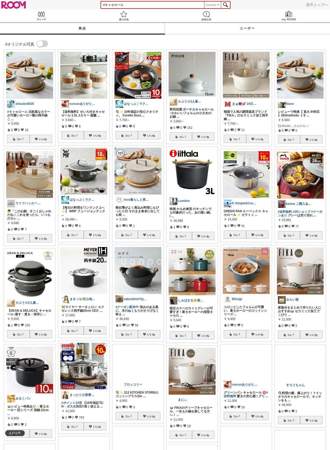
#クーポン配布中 (127, 307)
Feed (41, 16)
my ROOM (289, 16)
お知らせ (206, 16)
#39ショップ (301, 212)
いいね (43, 139)
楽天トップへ (317, 5)
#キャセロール (17, 112)
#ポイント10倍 (71, 403)
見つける (123, 16)
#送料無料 (285, 212)
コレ (20, 139)
